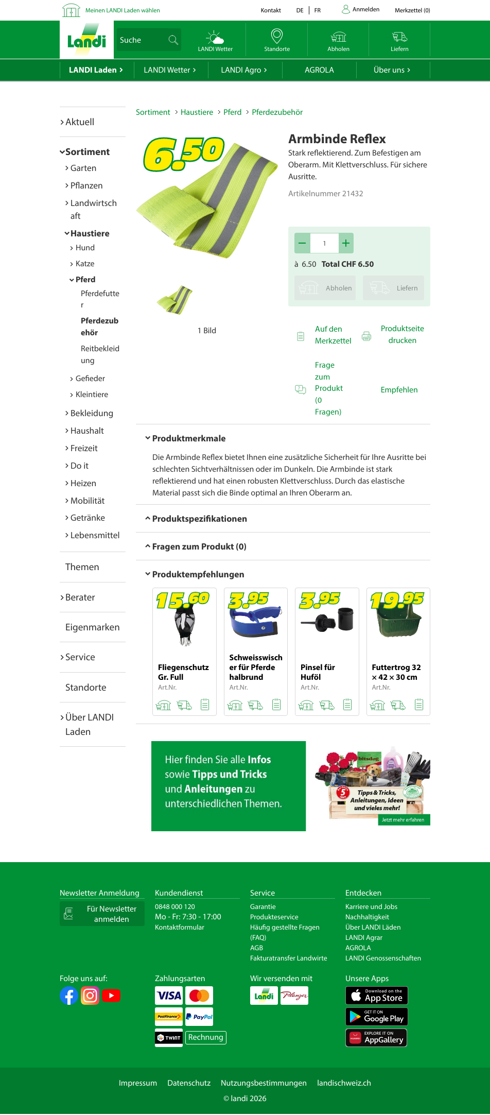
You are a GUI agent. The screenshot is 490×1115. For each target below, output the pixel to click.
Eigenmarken (92, 627)
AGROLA (319, 70)
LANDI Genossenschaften (383, 958)
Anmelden (366, 9)
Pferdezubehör (277, 112)
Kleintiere (92, 394)
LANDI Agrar (363, 937)
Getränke (88, 517)
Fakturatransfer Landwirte (288, 958)
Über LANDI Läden (373, 927)
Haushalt (87, 430)
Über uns (389, 70)
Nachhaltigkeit (367, 916)
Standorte (86, 687)
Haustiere (90, 233)
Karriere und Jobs (371, 906)
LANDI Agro (241, 70)
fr (317, 10)
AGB (256, 947)
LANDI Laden (93, 70)
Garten (83, 168)
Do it (80, 465)
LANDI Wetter (167, 70)
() (412, 10)
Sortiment (87, 151)
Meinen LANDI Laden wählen (122, 10)
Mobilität (87, 500)
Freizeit (84, 448)
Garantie (263, 906)
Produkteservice (274, 916)
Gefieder (90, 378)
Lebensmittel (95, 535)
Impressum (138, 1083)
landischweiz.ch (344, 1083)
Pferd (86, 280)
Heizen (83, 483)
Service (80, 656)
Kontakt (271, 10)
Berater (80, 597)
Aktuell (79, 121)
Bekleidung (92, 413)
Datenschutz (189, 1083)
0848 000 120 (175, 906)
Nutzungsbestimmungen (264, 1083)
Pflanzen (87, 185)
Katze (85, 264)
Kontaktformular (179, 927)
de (300, 10)
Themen (82, 566)
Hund (85, 248)
